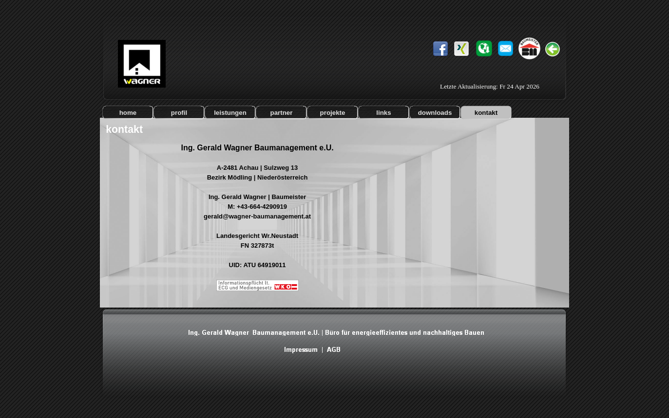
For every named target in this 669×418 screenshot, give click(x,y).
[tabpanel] (257, 222)
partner (281, 112)
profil (179, 112)
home (128, 112)
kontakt (486, 112)
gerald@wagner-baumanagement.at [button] (257, 216)
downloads (435, 112)
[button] (505, 43)
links (383, 112)
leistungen (230, 112)
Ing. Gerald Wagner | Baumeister (257, 196)
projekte (332, 112)
